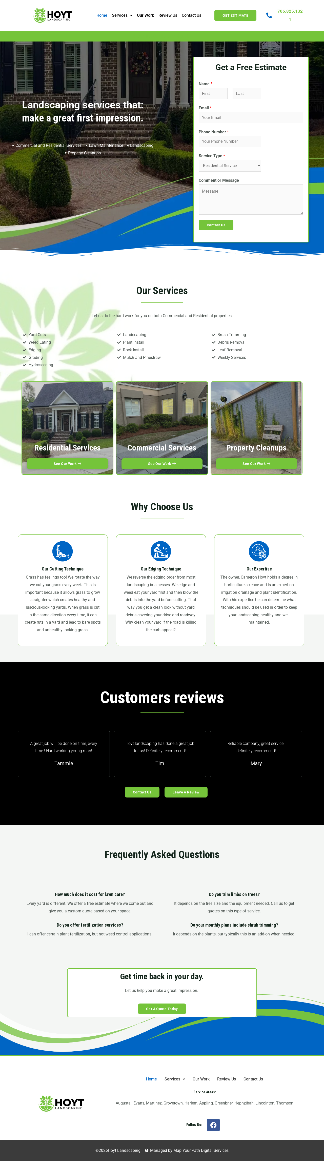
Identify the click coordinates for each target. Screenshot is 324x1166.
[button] (122, 15)
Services (122, 15)
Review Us (167, 15)
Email (205, 108)
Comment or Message (219, 180)
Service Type (212, 155)
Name (205, 83)
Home (101, 15)
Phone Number (214, 132)
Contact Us (191, 15)
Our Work (145, 15)
